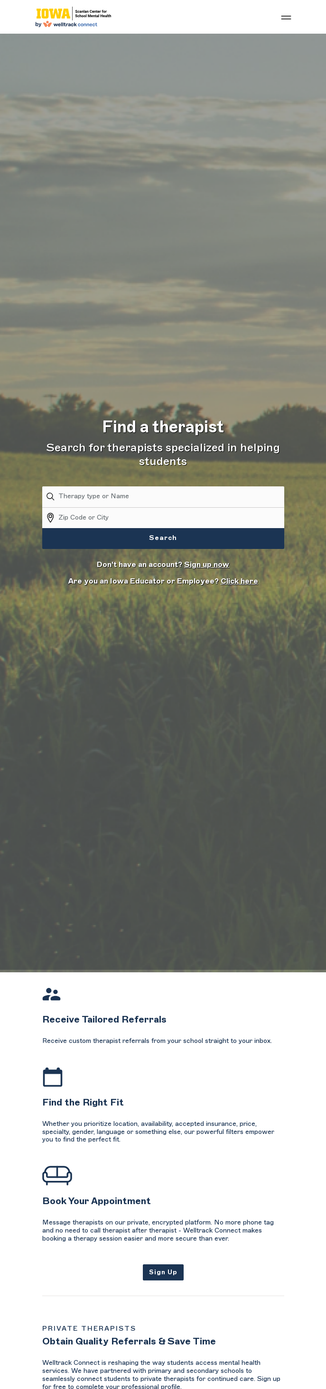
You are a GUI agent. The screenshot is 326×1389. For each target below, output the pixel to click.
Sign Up (163, 1272)
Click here (239, 581)
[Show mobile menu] (286, 17)
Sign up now (206, 564)
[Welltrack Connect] (73, 17)
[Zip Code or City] (171, 517)
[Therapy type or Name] (171, 496)
